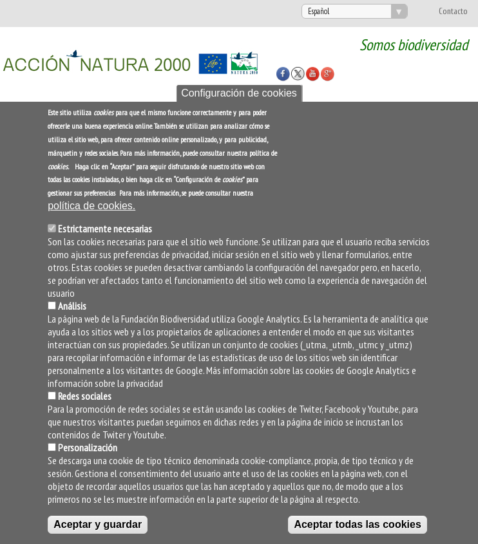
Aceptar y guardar (97, 524)
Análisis (72, 305)
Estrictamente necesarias (105, 228)
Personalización (87, 447)
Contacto (453, 11)
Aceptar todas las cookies (357, 524)
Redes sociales (84, 395)
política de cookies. (91, 205)
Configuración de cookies (239, 93)
